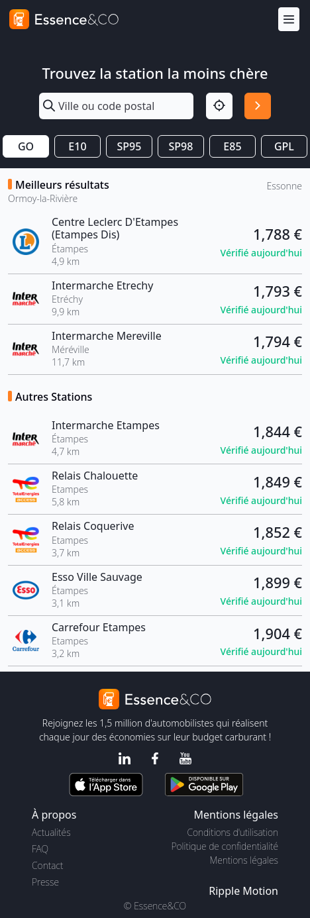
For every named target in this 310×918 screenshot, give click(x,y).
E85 (232, 146)
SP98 (181, 146)
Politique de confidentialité (225, 846)
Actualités (51, 832)
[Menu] (288, 19)
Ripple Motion (243, 891)
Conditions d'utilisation (232, 832)
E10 (77, 146)
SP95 (129, 146)
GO (26, 146)
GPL (284, 146)
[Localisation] (219, 106)
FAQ (40, 848)
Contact (47, 865)
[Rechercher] (257, 106)
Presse (45, 882)
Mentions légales (244, 860)
